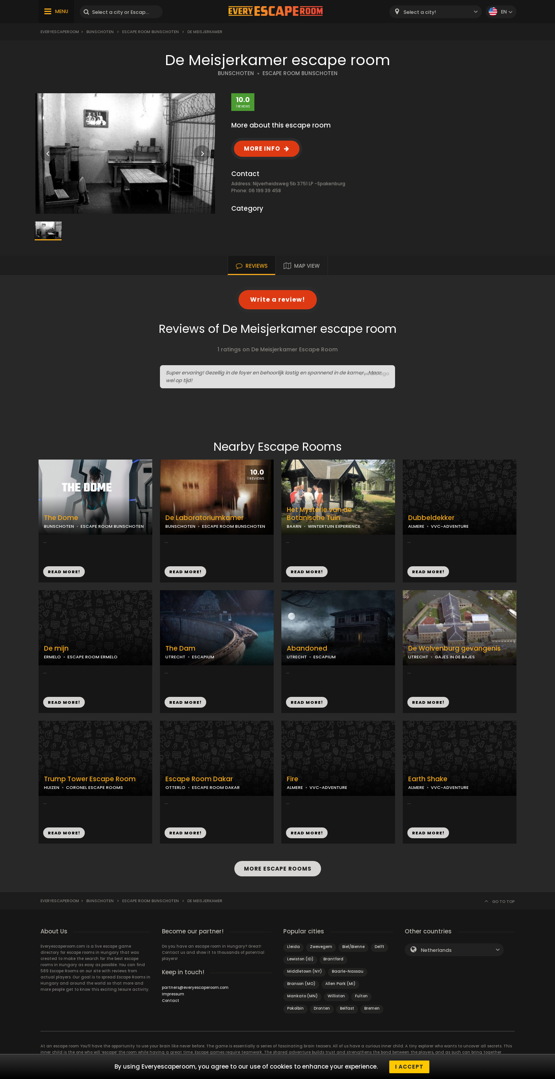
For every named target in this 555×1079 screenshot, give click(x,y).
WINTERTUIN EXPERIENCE (334, 526)
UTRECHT (175, 657)
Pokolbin (295, 1008)
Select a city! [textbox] (420, 12)
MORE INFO (262, 148)
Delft (379, 946)
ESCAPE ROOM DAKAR (216, 787)
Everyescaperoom (59, 32)
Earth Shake (427, 779)
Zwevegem (321, 946)
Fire (292, 779)
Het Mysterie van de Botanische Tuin (319, 514)
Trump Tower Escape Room (90, 779)
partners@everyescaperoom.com (195, 987)
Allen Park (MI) (340, 983)
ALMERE (416, 526)
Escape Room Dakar (199, 779)
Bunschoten (100, 32)
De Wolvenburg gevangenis (454, 648)
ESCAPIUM (203, 657)
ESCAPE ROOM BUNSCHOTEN (300, 73)
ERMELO (52, 657)
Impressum (173, 994)
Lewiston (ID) (300, 959)
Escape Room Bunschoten (150, 32)
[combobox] (435, 11)
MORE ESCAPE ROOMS (277, 869)
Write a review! (277, 299)
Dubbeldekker (431, 518)
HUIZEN (51, 787)
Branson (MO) (301, 983)
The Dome (61, 518)
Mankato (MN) (302, 995)
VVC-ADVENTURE (450, 526)
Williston (336, 995)
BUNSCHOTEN (236, 73)
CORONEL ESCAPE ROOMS (94, 787)
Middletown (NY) (304, 971)
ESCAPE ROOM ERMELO (92, 657)
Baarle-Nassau (347, 971)
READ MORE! (64, 572)
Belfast (347, 1008)
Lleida (293, 946)
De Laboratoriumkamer (204, 518)
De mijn (56, 648)
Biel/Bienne (353, 946)
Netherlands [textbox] (436, 949)
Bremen (372, 1008)
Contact (170, 1000)
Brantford (333, 959)
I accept (409, 1067)
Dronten (322, 1008)
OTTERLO (175, 787)
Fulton (361, 995)
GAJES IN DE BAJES (455, 657)
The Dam (180, 648)
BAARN (294, 526)
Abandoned (307, 648)
